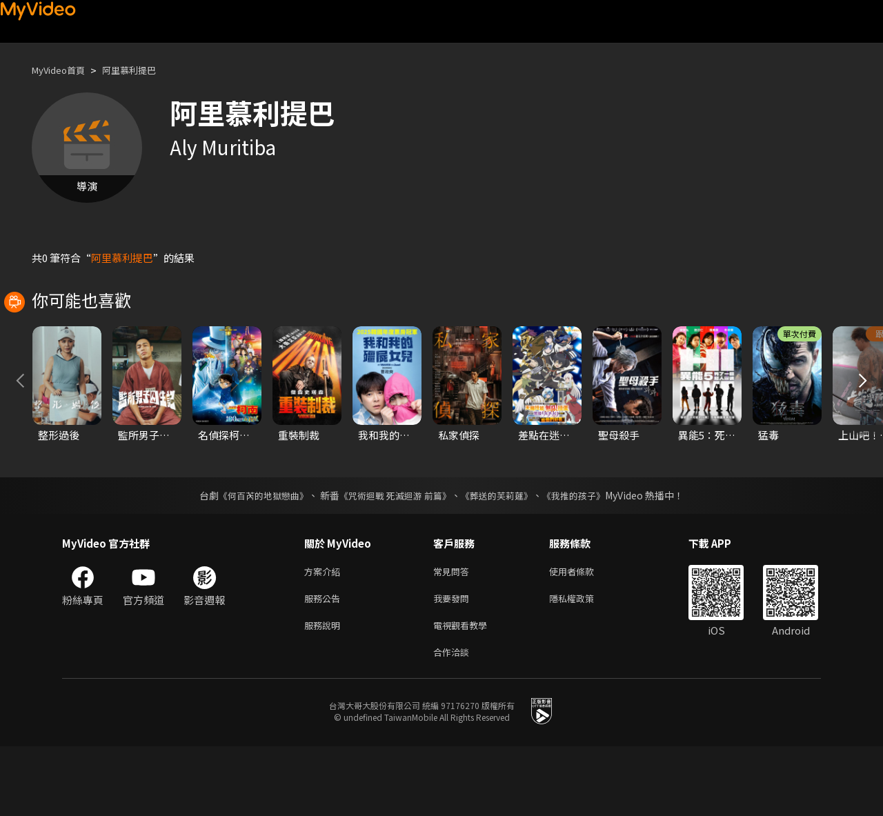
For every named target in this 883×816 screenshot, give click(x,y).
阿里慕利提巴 (143, 70)
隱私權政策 (583, 662)
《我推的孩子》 (584, 557)
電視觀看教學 (464, 691)
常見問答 (454, 633)
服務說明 (325, 691)
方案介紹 (325, 633)
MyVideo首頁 (63, 70)
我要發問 (454, 662)
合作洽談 (454, 720)
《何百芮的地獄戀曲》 (254, 557)
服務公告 (325, 662)
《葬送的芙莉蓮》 (502, 557)
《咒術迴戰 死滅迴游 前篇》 (394, 557)
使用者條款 (583, 633)
